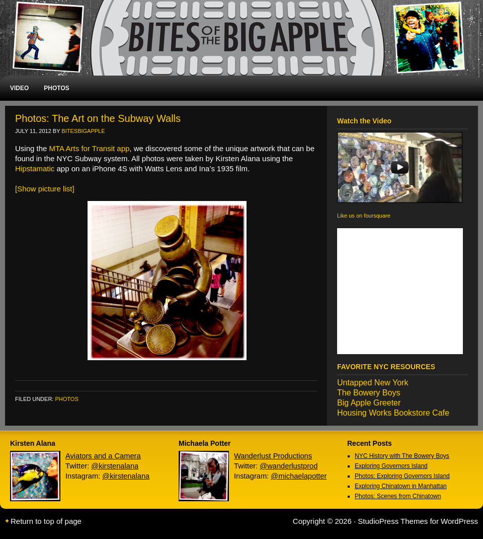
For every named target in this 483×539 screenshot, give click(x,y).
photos (66, 399)
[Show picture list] (44, 188)
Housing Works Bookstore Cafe (393, 413)
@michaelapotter (299, 476)
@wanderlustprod (288, 466)
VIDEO (19, 88)
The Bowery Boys (368, 392)
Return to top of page (46, 521)
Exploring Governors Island (391, 465)
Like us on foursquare (363, 216)
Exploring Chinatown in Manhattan (401, 486)
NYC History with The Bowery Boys (402, 455)
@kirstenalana (114, 466)
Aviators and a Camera (103, 456)
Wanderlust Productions (273, 456)
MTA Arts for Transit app (89, 148)
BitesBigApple (83, 131)
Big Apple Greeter (368, 402)
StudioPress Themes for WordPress (418, 521)
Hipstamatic (34, 168)
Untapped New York (372, 382)
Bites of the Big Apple (236, 38)
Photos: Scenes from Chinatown (398, 496)
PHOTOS (56, 88)
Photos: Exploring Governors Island (402, 476)
